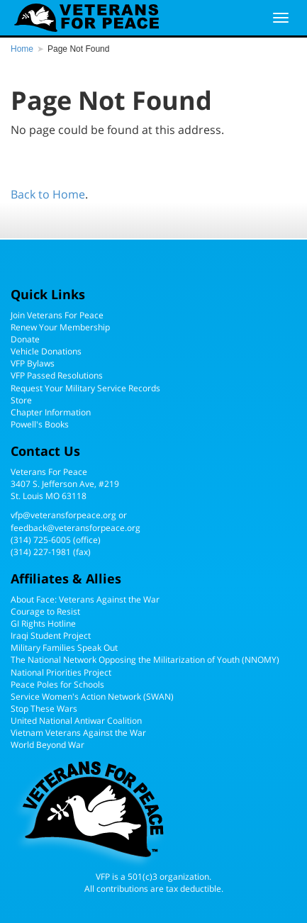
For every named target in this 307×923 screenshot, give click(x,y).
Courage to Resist (45, 611)
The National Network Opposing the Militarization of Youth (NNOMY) (145, 660)
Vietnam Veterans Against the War (78, 733)
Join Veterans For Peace (57, 315)
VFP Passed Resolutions (57, 375)
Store (21, 400)
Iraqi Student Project (51, 636)
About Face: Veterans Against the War (85, 599)
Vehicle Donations (46, 351)
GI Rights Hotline (43, 623)
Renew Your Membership (60, 327)
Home (22, 49)
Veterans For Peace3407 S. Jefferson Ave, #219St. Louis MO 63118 (65, 484)
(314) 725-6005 (41, 540)
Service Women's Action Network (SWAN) (92, 696)
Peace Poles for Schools (57, 684)
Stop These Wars (44, 709)
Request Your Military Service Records (85, 388)
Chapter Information (51, 412)
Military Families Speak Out (64, 648)
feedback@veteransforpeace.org (75, 528)
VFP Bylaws (33, 363)
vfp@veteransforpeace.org (63, 515)
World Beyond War (47, 745)
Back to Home (48, 194)
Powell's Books (40, 424)
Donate (25, 339)
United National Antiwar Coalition (76, 721)
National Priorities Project (61, 672)
